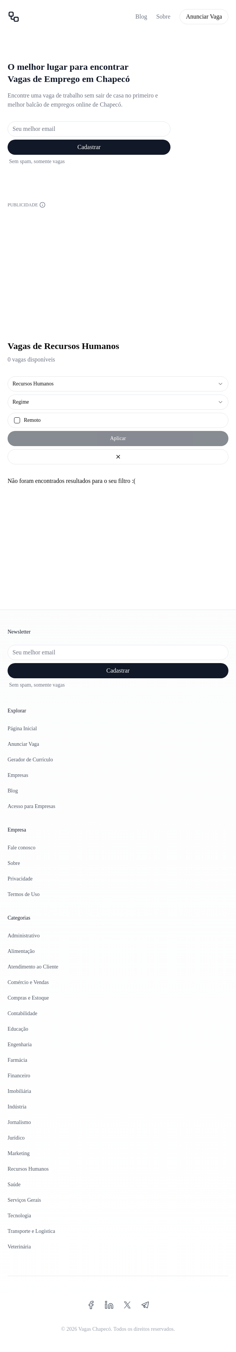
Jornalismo (19, 1122)
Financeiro (19, 1075)
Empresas (18, 775)
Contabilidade (23, 1013)
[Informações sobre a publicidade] (42, 205)
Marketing (19, 1153)
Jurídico (16, 1138)
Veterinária (19, 1247)
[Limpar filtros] (118, 456)
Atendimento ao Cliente (33, 967)
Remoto (32, 420)
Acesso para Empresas (31, 806)
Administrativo (24, 936)
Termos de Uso (24, 894)
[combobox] (118, 383)
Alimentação (21, 951)
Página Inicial (22, 728)
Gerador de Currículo (30, 759)
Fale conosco (21, 848)
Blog (141, 16)
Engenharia (20, 1044)
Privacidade (20, 879)
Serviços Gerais (24, 1200)
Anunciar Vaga (204, 16)
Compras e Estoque (28, 998)
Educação (18, 1029)
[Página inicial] (14, 17)
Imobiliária (19, 1091)
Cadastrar (88, 147)
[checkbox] (17, 420)
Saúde (14, 1184)
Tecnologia (19, 1215)
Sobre (163, 16)
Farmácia (17, 1060)
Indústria (17, 1107)
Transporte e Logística (31, 1231)
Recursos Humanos (28, 1169)
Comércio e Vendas (28, 982)
